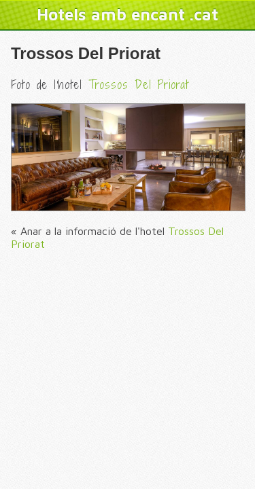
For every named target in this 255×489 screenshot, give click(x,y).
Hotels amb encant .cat (127, 14)
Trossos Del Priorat (85, 53)
